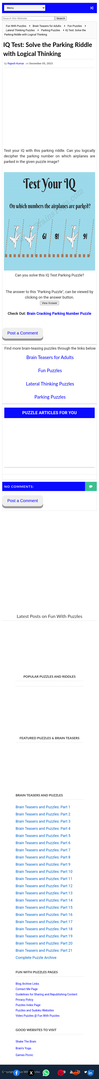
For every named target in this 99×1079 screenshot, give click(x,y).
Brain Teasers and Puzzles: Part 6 (43, 843)
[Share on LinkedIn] (90, 1073)
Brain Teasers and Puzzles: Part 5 (43, 835)
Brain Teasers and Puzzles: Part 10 (44, 871)
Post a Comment (22, 333)
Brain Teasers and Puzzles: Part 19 (44, 936)
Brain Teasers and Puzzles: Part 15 (44, 907)
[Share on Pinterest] (60, 1073)
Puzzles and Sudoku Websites (35, 1010)
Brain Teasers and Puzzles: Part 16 (44, 914)
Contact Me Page (27, 989)
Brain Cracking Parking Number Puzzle (59, 313)
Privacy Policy (24, 999)
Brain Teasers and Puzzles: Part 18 (44, 929)
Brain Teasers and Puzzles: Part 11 (44, 879)
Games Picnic (24, 1055)
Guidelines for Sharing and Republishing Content (46, 994)
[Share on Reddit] (75, 1073)
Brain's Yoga (23, 1048)
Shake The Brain (26, 1041)
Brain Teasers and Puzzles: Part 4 (43, 828)
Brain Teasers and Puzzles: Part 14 (44, 900)
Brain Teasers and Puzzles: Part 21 (44, 950)
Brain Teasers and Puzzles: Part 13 (44, 893)
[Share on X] (31, 1073)
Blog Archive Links (27, 983)
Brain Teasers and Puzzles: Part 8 (43, 857)
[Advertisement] (49, 109)
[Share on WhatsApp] (46, 1073)
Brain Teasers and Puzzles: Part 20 (44, 943)
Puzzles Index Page (28, 1005)
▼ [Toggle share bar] (5, 1073)
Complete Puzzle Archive (36, 957)
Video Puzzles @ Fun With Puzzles (38, 1015)
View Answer (49, 303)
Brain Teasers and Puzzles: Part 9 (43, 864)
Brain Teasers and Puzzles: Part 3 (43, 821)
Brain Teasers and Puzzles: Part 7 (43, 850)
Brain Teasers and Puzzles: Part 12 (44, 886)
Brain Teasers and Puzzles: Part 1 (43, 807)
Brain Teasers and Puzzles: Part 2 (43, 814)
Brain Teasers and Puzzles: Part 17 (44, 922)
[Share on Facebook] (16, 1073)
